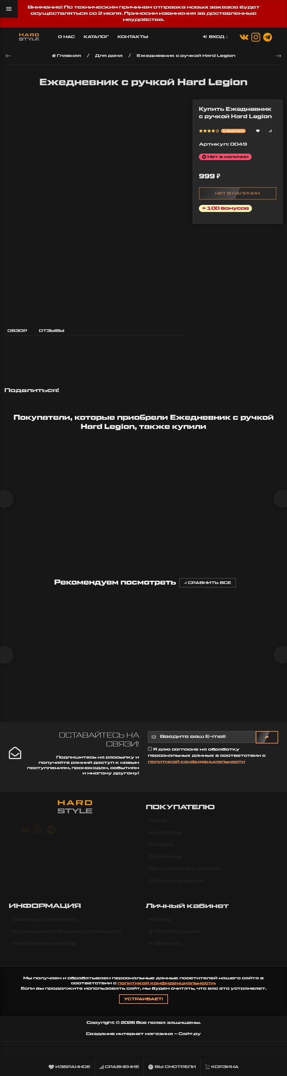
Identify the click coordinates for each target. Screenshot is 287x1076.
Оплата (161, 852)
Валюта (165, 951)
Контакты (133, 37)
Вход (216, 37)
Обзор (17, 331)
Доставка (165, 864)
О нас (66, 37)
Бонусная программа (184, 876)
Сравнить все (207, 584)
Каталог (96, 37)
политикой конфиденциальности (196, 765)
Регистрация (174, 938)
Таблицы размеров (44, 926)
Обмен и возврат (177, 888)
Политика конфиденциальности (66, 938)
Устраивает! (143, 1003)
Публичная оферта (44, 950)
